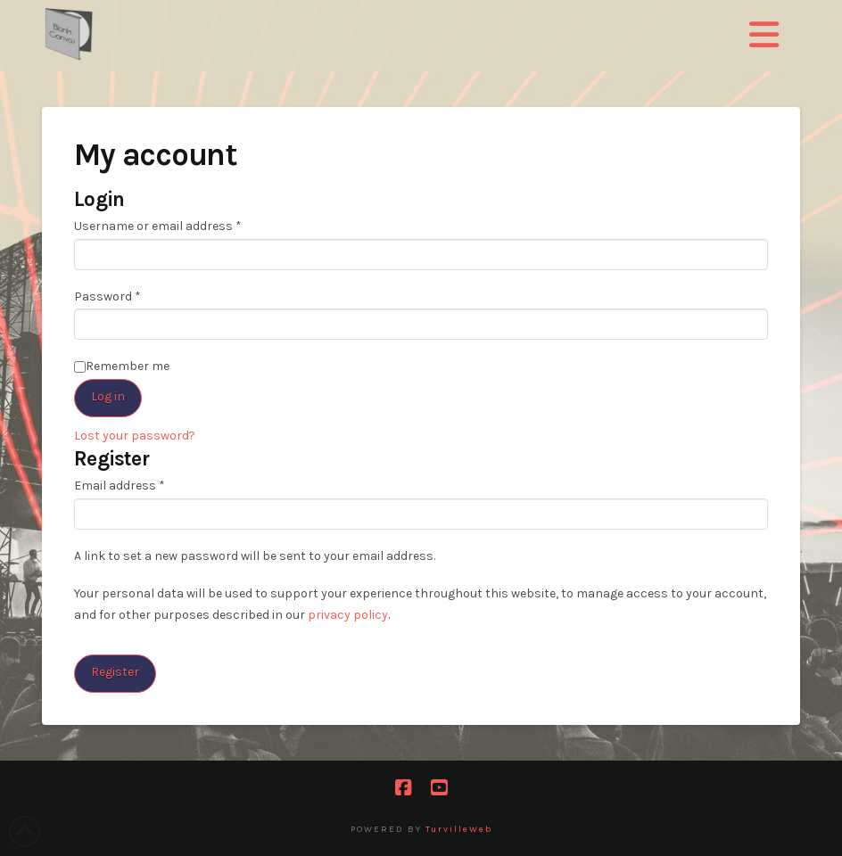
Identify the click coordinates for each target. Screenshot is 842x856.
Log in (108, 396)
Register (115, 671)
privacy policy (348, 614)
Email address (144, 484)
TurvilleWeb (458, 829)
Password (132, 295)
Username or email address (182, 225)
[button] (764, 36)
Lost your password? (134, 435)
